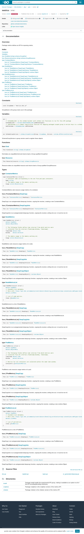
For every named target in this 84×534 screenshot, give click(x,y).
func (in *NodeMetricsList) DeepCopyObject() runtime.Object (23, 80)
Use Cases (5, 509)
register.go (25, 474)
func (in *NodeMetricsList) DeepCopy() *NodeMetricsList (21, 76)
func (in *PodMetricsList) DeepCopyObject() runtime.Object (22, 96)
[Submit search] (75, 2)
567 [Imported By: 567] (64, 14)
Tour (20, 511)
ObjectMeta (14, 224)
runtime (19, 122)
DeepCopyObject (23, 271)
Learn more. (70, 531)
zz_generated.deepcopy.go (71, 474)
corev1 (12, 184)
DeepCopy (23, 194)
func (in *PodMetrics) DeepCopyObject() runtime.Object (21, 88)
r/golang (71, 517)
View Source (78, 103)
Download (55, 509)
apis (29, 7)
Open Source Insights (17, 26)
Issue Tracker (56, 514)
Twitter (71, 509)
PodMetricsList (11, 408)
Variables (5, 54)
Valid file (17, 18)
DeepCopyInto (25, 205)
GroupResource (34, 161)
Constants (5, 52)
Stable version (62, 18)
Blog (53, 511)
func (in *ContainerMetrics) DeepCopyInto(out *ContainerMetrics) (24, 64)
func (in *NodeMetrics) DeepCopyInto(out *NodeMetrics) (21, 70)
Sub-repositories (40, 511)
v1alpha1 (6, 487)
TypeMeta (13, 222)
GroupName (42, 134)
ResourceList (19, 184)
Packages (39, 506)
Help (20, 517)
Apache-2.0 (45, 14)
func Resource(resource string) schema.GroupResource (18, 58)
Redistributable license (32, 18)
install (5, 483)
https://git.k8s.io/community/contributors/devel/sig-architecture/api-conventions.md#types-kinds (49, 291)
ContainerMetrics (12, 173)
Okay (77, 531)
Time (19, 231)
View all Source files (75, 469)
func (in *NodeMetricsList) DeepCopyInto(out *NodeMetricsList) (23, 78)
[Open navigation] (80, 2)
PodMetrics (10, 342)
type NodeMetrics (7, 66)
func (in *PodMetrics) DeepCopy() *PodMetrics (18, 84)
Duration (20, 232)
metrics (34, 7)
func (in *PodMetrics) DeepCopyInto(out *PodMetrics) (20, 86)
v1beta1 (5, 490)
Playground (22, 509)
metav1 (8, 222)
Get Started (22, 506)
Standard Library (40, 509)
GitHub (71, 511)
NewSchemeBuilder (28, 122)
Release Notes (56, 517)
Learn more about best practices (19, 21)
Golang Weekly (73, 522)
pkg (25, 7)
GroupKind (27, 150)
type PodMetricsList (8, 90)
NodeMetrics (10, 217)
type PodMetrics (7, 82)
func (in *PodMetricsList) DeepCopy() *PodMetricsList (20, 92)
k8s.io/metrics (18, 7)
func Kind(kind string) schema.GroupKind (14, 56)
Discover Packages (7, 7)
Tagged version (48, 18)
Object (39, 274)
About (54, 506)
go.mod (17, 18)
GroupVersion (29, 134)
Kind (7, 146)
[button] (11, 18)
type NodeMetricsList (8, 74)
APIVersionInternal (65, 134)
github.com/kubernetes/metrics (19, 24)
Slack (70, 514)
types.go (45, 474)
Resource (9, 158)
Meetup (71, 520)
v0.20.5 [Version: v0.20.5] (6, 14)
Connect (72, 506)
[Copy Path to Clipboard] (38, 7)
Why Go (4, 506)
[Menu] (42, 30)
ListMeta (13, 293)
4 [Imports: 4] (54, 14)
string (15, 150)
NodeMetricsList (11, 282)
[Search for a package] (43, 2)
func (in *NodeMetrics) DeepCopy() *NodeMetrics (19, 68)
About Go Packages (41, 514)
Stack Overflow (23, 514)
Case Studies (5, 511)
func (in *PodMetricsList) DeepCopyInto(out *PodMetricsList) (23, 94)
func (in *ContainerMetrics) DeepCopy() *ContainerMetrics (22, 62)
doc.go (4, 474)
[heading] (7, 2)
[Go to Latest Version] (14, 14)
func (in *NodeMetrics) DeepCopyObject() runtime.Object (21, 72)
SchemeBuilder (20, 126)
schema (22, 134)
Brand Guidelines (56, 520)
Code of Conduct (56, 522)
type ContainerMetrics (8, 60)
